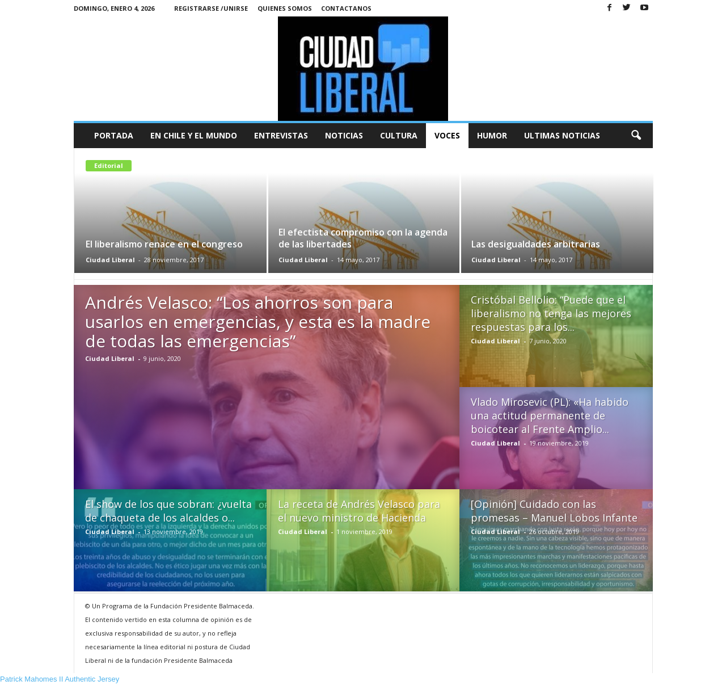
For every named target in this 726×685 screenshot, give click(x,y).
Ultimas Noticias (562, 135)
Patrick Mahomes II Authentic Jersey (59, 679)
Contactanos (346, 8)
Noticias (344, 135)
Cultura (398, 135)
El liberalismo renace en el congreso (164, 244)
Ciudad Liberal (110, 259)
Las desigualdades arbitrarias (535, 244)
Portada (113, 135)
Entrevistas (281, 135)
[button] (635, 135)
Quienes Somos (285, 8)
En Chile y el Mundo (193, 135)
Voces (447, 135)
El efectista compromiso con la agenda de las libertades (363, 238)
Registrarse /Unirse (211, 8)
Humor (492, 135)
